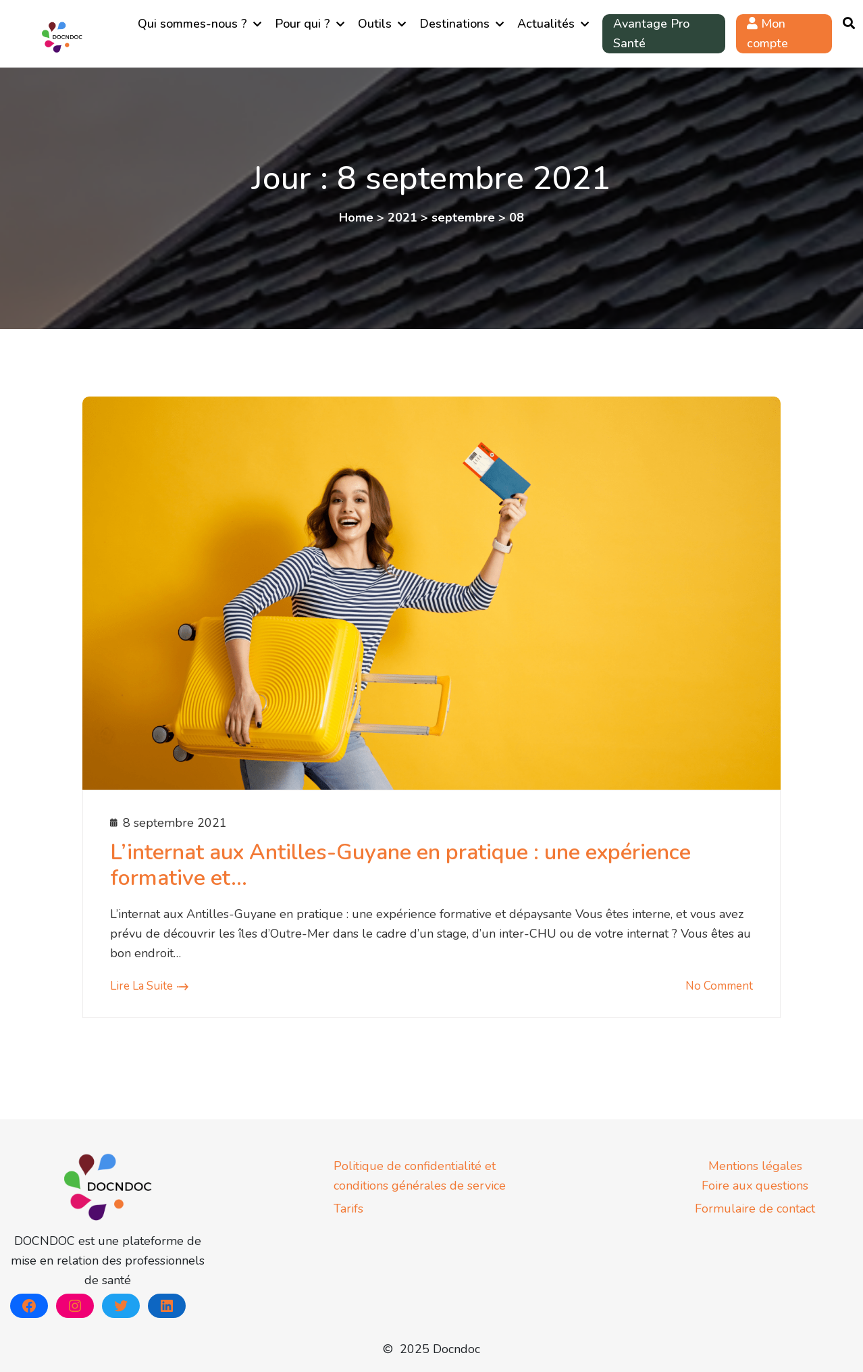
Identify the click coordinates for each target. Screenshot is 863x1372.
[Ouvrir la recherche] (849, 24)
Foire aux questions (755, 1185)
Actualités (546, 24)
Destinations (454, 24)
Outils (375, 24)
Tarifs (348, 1208)
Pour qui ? (302, 24)
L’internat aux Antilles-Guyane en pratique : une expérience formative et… (400, 865)
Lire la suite (141, 986)
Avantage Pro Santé (651, 33)
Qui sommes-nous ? (192, 24)
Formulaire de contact (755, 1208)
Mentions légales (755, 1166)
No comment (719, 986)
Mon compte (767, 33)
